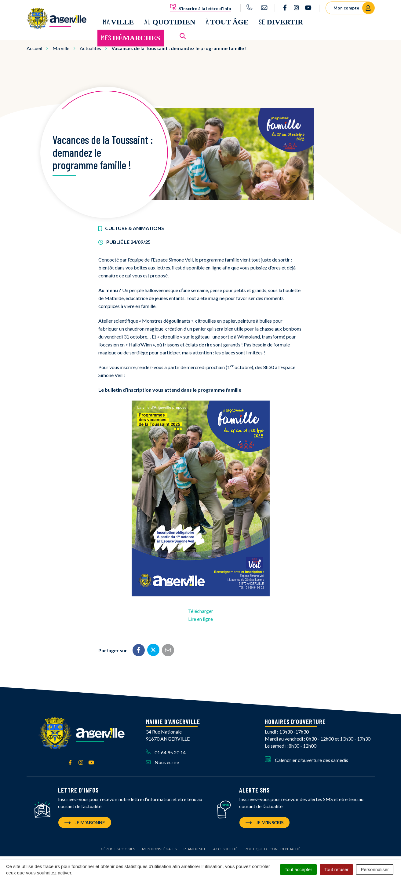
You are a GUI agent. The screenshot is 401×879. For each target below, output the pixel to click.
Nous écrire (162, 760)
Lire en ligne (200, 616)
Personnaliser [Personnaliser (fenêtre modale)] (375, 869)
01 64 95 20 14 (166, 750)
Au (169, 20)
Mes (130, 36)
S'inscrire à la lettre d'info (200, 7)
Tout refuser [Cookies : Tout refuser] (336, 869)
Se (281, 20)
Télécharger (200, 608)
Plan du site (195, 846)
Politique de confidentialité (273, 846)
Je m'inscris (264, 819)
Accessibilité (225, 846)
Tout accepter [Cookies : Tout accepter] (298, 869)
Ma (118, 20)
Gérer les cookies (118, 846)
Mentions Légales (159, 846)
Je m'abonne (84, 819)
